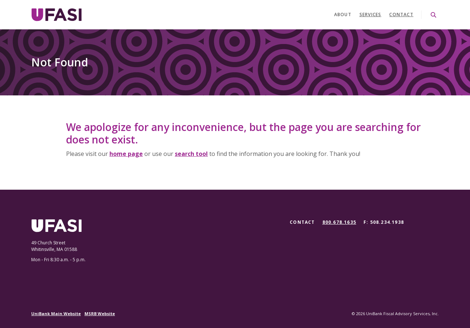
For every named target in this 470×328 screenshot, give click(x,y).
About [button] (342, 14)
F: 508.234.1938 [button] (384, 222)
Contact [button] (302, 222)
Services (370, 14)
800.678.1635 (339, 222)
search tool (191, 154)
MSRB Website (99, 313)
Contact (401, 14)
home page (126, 154)
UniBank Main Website (56, 313)
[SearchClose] (434, 15)
